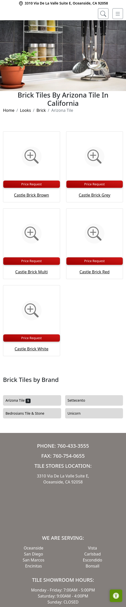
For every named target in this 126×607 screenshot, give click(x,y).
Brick (41, 131)
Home (9, 131)
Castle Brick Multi (31, 292)
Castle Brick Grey (94, 215)
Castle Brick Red (94, 292)
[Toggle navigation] (117, 13)
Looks (25, 131)
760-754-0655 (69, 476)
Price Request (31, 204)
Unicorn (77, 433)
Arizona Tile (18, 420)
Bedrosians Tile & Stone (28, 433)
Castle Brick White (31, 369)
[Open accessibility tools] (116, 595)
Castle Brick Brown (31, 215)
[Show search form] (103, 13)
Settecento (79, 420)
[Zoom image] (32, 177)
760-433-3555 (73, 466)
